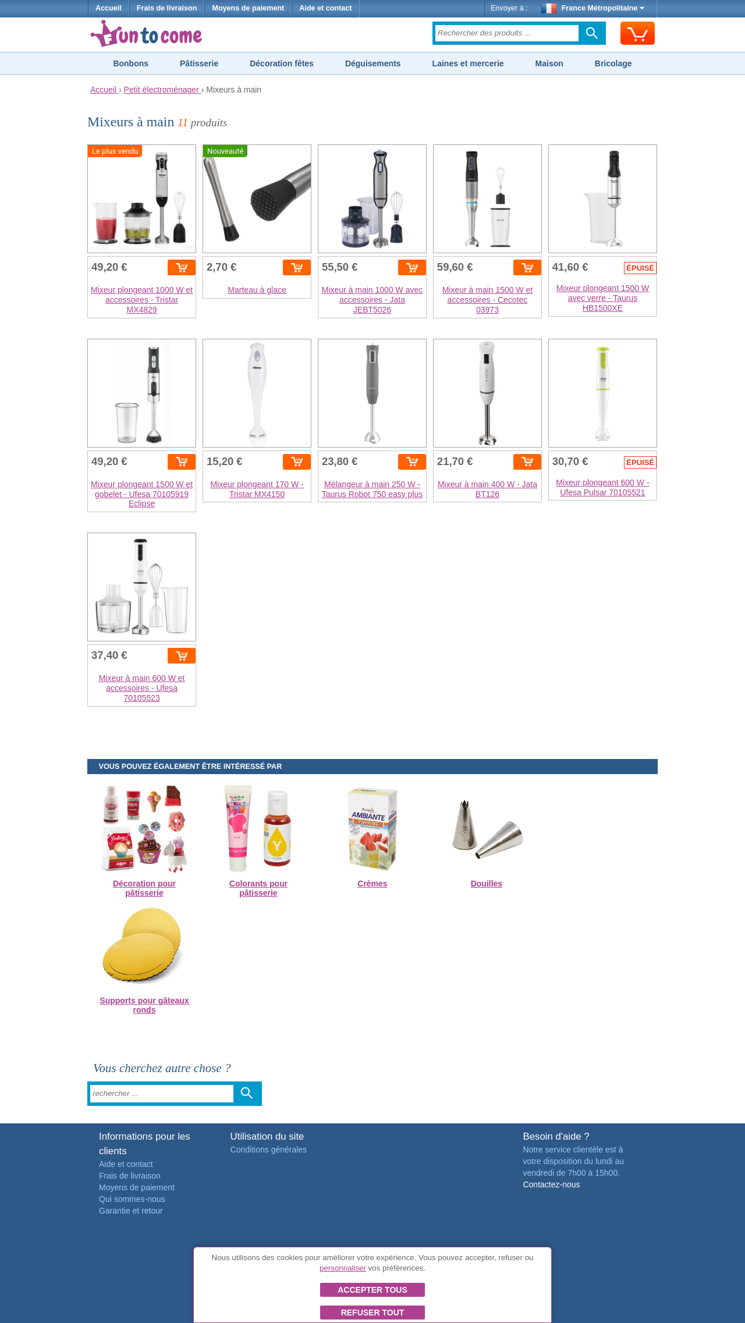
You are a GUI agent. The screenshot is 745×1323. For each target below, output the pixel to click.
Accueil (108, 8)
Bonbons (130, 63)
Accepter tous (372, 1289)
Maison (549, 63)
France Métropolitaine (593, 8)
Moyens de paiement (248, 8)
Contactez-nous (551, 1184)
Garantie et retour (131, 1210)
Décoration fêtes (282, 63)
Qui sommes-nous (132, 1199)
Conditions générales (268, 1149)
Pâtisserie (199, 63)
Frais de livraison (167, 8)
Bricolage (613, 63)
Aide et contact (325, 8)
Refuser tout (373, 1312)
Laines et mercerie (468, 63)
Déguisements (373, 63)
